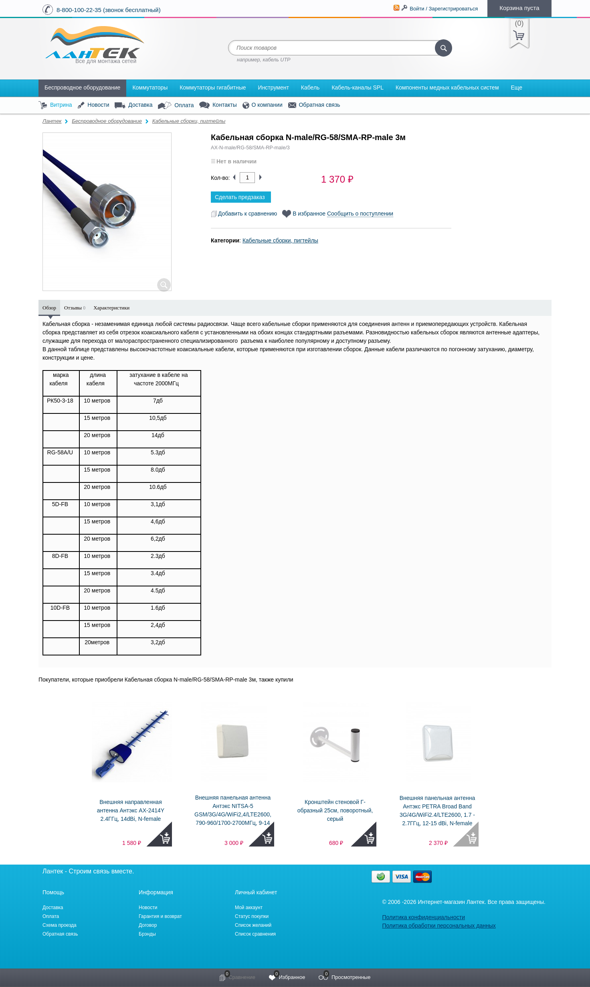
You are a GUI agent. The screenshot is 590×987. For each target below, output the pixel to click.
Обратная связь (314, 105)
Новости (93, 105)
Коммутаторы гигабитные (213, 87)
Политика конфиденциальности (423, 917)
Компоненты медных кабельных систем (447, 87)
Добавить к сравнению (244, 213)
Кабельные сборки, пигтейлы (189, 121)
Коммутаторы (150, 87)
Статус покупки (252, 916)
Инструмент (273, 87)
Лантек (52, 121)
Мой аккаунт (249, 907)
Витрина (55, 105)
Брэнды (147, 934)
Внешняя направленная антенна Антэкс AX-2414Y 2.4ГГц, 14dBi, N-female (130, 810)
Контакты (217, 105)
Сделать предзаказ (240, 197)
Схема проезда (59, 925)
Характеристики (111, 308)
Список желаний (253, 925)
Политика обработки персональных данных (438, 925)
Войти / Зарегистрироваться (444, 9)
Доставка (133, 105)
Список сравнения (255, 934)
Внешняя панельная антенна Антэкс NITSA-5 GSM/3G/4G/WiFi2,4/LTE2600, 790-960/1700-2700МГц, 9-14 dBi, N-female (232, 814)
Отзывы (74, 308)
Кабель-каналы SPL (357, 87)
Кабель (310, 87)
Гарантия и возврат (160, 916)
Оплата (176, 106)
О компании (262, 105)
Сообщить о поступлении (360, 213)
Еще (517, 87)
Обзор (49, 308)
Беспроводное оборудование (82, 87)
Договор (148, 925)
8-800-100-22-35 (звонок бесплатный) (109, 9)
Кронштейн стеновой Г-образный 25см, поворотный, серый (335, 810)
